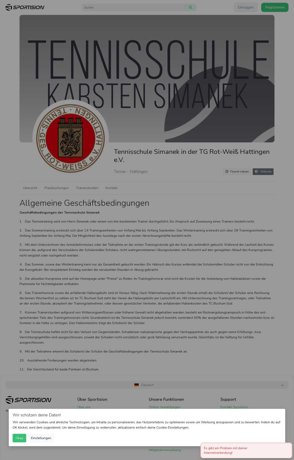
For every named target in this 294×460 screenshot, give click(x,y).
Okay (19, 438)
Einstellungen (41, 438)
